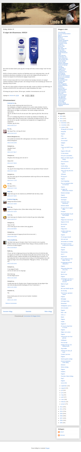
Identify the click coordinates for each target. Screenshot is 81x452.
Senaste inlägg (7, 311)
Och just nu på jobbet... (67, 155)
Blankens (60, 37)
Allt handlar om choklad (67, 241)
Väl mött (63, 247)
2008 (61, 416)
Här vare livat (64, 239)
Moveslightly (61, 78)
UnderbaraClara (62, 99)
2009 (61, 413)
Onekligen (60, 82)
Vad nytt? (63, 272)
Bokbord (63, 365)
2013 (61, 121)
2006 (61, 420)
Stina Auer (60, 93)
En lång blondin (62, 51)
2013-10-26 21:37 (12, 125)
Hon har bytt (64, 342)
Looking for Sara (62, 71)
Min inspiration (61, 74)
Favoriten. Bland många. (67, 376)
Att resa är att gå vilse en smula (66, 326)
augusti (63, 388)
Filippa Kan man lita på (67, 219)
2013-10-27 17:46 (12, 188)
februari (63, 401)
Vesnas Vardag (62, 103)
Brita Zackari (61, 39)
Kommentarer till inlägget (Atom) (32, 316)
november (64, 125)
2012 (61, 407)
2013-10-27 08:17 (12, 152)
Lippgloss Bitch (62, 69)
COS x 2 (63, 315)
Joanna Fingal (61, 62)
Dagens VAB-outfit (65, 151)
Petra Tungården (62, 84)
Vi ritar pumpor (64, 153)
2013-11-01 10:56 (12, 287)
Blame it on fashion (63, 36)
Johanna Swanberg (63, 63)
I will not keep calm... (63, 59)
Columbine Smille (62, 43)
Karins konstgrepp (62, 65)
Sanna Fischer (61, 90)
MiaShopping (61, 73)
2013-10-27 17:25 (12, 180)
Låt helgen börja (65, 301)
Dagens (63, 134)
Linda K (62, 432)
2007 (61, 418)
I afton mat (63, 138)
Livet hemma (61, 70)
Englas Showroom (62, 52)
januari (63, 404)
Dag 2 (62, 378)
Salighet (63, 143)
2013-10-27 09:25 (12, 163)
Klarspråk (63, 131)
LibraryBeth (61, 67)
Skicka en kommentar (11, 303)
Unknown (62, 435)
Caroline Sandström (63, 40)
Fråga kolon (64, 228)
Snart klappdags (65, 181)
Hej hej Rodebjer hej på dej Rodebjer (67, 214)
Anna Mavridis (61, 32)
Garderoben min (62, 56)
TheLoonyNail (11, 240)
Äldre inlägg (48, 311)
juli (62, 390)
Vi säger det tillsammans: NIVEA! (67, 190)
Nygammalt (64, 256)
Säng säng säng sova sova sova (66, 269)
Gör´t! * (63, 254)
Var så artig (64, 290)
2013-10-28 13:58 (12, 236)
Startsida (28, 311)
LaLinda (60, 66)
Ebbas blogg (61, 46)
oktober (63, 127)
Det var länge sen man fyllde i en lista (67, 259)
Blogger (47, 448)
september (64, 385)
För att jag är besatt (66, 237)
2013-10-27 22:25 (12, 211)
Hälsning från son (65, 168)
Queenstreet (61, 88)
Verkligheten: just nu (66, 305)
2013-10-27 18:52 (12, 196)
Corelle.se (60, 44)
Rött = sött (63, 312)
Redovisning (64, 252)
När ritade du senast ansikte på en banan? (67, 244)
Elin (8, 183)
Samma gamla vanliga (66, 359)
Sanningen (63, 199)
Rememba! (64, 303)
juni (62, 392)
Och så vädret (64, 308)
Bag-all (60, 35)
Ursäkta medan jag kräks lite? (66, 231)
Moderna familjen (65, 193)
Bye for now (64, 274)
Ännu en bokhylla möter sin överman (67, 184)
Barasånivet (64, 197)
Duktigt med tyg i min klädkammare (66, 345)
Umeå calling (64, 166)
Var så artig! (61, 101)
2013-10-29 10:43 (12, 263)
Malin (8, 207)
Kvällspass (63, 340)
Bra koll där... (64, 224)
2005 (61, 422)
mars (62, 399)
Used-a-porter (61, 100)
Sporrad (63, 226)
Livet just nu (10, 103)
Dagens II (63, 324)
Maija (8, 191)
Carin (8, 215)
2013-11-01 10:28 (12, 278)
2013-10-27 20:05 (12, 203)
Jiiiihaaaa (63, 174)
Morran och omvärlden (64, 77)
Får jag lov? (64, 176)
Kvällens (63, 371)
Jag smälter (64, 348)
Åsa (8, 129)
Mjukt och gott (64, 284)
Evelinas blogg (11, 199)
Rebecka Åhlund (62, 89)
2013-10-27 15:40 (12, 171)
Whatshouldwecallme (63, 104)
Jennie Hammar (62, 61)
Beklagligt (63, 299)
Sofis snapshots (62, 92)
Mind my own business (64, 75)
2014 (61, 118)
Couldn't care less (65, 354)
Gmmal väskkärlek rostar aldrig (65, 362)
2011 (61, 409)
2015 (61, 116)
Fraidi (59, 54)
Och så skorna (64, 161)
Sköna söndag (64, 367)
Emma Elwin (61, 50)
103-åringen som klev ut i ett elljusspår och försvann (67, 280)
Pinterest (60, 86)
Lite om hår (64, 383)
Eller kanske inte (62, 48)
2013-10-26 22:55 (12, 142)
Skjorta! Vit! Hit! (65, 222)
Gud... (62, 136)
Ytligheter (60, 105)
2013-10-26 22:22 (12, 133)
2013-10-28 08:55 (12, 228)
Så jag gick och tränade (67, 129)
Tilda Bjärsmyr (61, 97)
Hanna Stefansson (63, 58)
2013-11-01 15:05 (12, 300)
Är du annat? (64, 140)
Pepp (62, 145)
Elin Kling (60, 47)
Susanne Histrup (62, 94)
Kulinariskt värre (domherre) (65, 202)
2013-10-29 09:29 (12, 247)
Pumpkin (63, 211)
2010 (61, 411)
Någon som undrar (65, 332)
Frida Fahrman (62, 55)
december (64, 122)
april (62, 397)
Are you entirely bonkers (64, 33)
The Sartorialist (62, 96)
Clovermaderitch (62, 42)
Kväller (63, 321)
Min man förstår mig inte (67, 288)
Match (62, 317)
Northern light (61, 81)
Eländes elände (65, 205)
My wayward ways (62, 80)
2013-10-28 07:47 (12, 219)
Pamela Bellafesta (62, 85)
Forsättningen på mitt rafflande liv (66, 263)
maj (62, 395)
